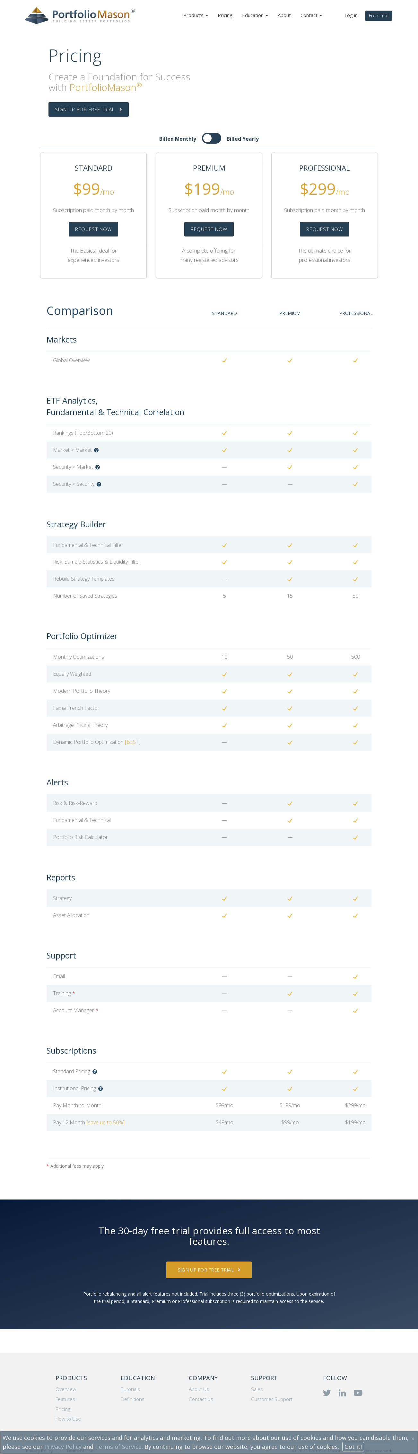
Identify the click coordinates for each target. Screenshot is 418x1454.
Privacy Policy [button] (63, 1446)
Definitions (132, 1399)
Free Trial (378, 16)
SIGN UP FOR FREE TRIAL (88, 109)
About (284, 15)
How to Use (68, 1418)
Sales (257, 1389)
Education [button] (255, 15)
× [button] (412, 1438)
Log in (351, 15)
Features (65, 1399)
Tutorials (130, 1389)
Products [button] (195, 15)
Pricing (225, 15)
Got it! (353, 1446)
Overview (66, 1389)
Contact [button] (311, 15)
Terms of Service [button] (118, 1446)
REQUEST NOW (93, 229)
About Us (199, 1389)
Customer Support (271, 1399)
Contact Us (201, 1399)
